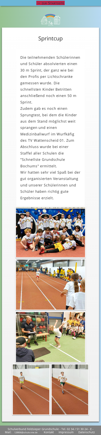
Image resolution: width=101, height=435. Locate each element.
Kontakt (49, 432)
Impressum (66, 432)
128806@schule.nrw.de (25, 432)
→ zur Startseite (50, 3)
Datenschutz (86, 432)
